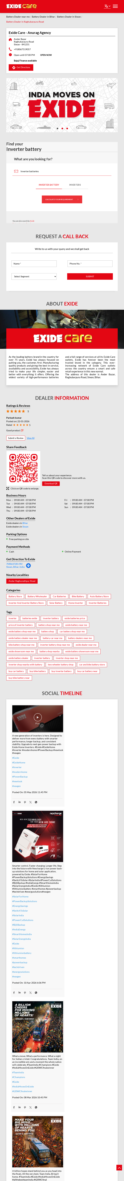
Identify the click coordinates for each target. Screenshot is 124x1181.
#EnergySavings (72, 802)
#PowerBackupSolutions (77, 797)
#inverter (17, 765)
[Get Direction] (28, 567)
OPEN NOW (46, 55)
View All (30, 438)
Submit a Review (15, 438)
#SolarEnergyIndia (74, 835)
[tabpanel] (62, 105)
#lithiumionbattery (74, 849)
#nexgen (16, 784)
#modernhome (19, 769)
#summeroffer (19, 1111)
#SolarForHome (73, 792)
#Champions (18, 972)
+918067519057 (22, 49)
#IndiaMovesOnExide (23, 981)
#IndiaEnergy (71, 825)
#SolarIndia (70, 811)
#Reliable (69, 1106)
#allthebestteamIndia (75, 979)
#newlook (17, 779)
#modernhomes (73, 1115)
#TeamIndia (18, 967)
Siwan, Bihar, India (15, 566)
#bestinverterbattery (75, 1110)
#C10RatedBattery (74, 1125)
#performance (72, 1101)
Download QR (51, 483)
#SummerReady (20, 1126)
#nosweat (17, 1121)
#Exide (15, 755)
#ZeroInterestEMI (21, 1130)
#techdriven (71, 863)
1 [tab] (57, 128)
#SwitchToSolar (72, 806)
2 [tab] (62, 128)
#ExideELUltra (72, 1092)
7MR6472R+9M (14, 564)
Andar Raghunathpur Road (22, 581)
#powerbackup (72, 858)
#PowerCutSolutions (75, 816)
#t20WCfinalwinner (22, 986)
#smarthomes (71, 853)
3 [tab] (67, 128)
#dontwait (17, 1116)
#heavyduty (70, 1096)
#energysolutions (73, 868)
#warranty (17, 1102)
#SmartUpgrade (20, 1135)
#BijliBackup (71, 821)
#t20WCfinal (71, 983)
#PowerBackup (20, 774)
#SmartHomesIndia (74, 830)
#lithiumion (71, 844)
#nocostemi (18, 1107)
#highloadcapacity (74, 1120)
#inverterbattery (20, 1097)
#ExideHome (18, 760)
